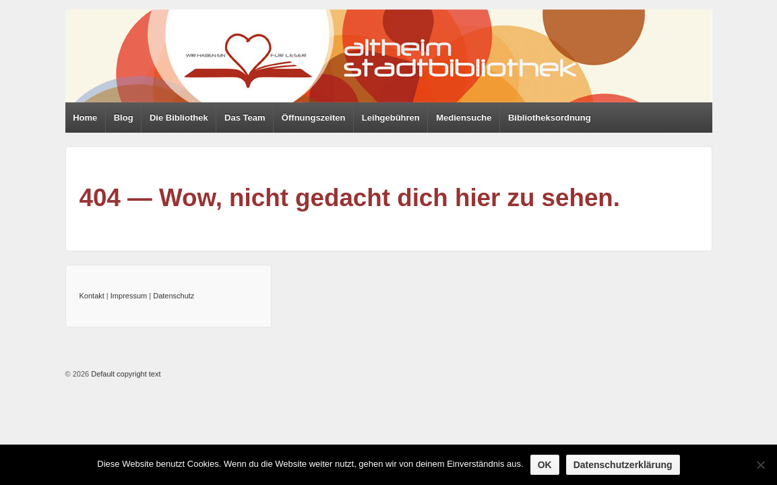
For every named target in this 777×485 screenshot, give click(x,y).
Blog (123, 117)
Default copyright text (124, 374)
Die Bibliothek (179, 117)
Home (85, 117)
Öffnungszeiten (314, 117)
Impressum (129, 296)
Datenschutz (173, 296)
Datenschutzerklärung (623, 464)
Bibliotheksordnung (549, 117)
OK (545, 464)
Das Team (244, 117)
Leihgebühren (391, 117)
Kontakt (92, 296)
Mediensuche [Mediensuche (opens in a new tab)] (463, 117)
